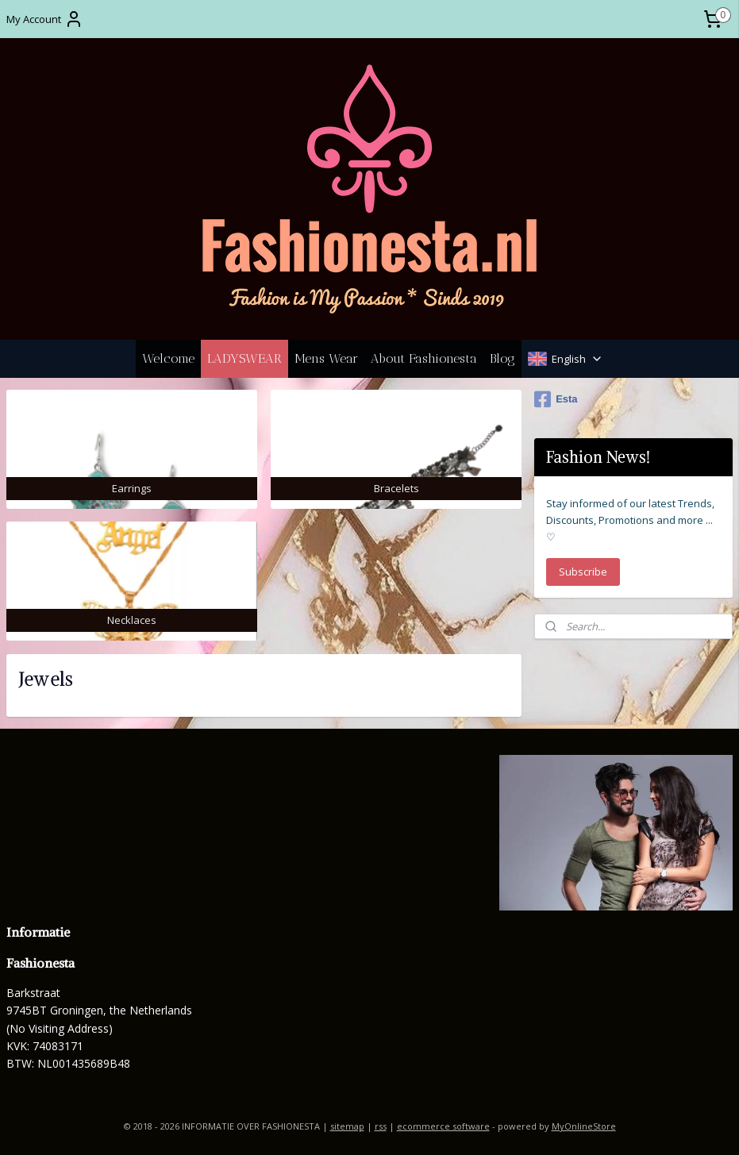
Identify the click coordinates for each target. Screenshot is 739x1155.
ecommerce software (443, 1126)
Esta (555, 399)
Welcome (168, 358)
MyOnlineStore (584, 1126)
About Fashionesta (424, 358)
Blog (502, 358)
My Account (44, 19)
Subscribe (583, 571)
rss (381, 1126)
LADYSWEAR (244, 358)
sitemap (347, 1126)
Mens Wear (326, 358)
